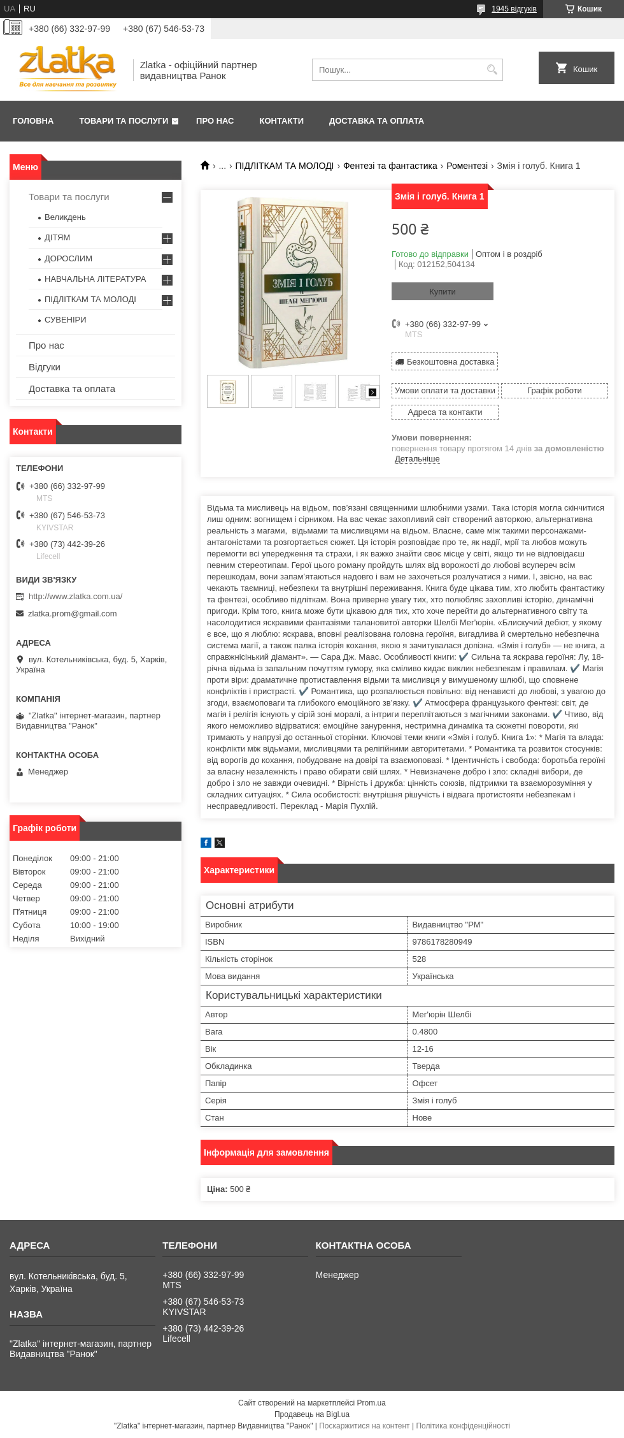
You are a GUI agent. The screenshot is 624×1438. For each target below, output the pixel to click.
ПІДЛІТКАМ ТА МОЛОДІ (285, 166)
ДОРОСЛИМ (68, 258)
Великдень (65, 217)
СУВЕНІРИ (66, 319)
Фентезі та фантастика (390, 166)
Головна (33, 121)
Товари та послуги (123, 121)
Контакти (282, 121)
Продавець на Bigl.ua (312, 1414)
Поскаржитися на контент (364, 1425)
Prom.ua (371, 1402)
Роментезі (467, 166)
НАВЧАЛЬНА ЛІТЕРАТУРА (95, 279)
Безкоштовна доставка (450, 362)
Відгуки (44, 366)
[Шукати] (492, 70)
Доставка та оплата (376, 121)
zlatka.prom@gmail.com (72, 613)
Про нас (215, 121)
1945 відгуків (514, 8)
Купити (442, 291)
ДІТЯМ (57, 237)
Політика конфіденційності (463, 1425)
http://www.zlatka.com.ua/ (75, 596)
